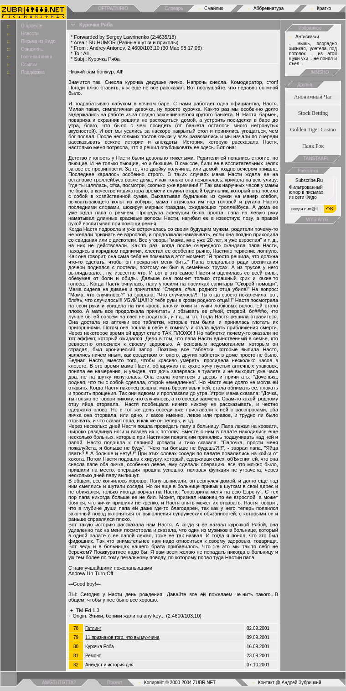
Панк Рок (313, 146)
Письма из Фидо (38, 41)
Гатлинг (93, 628)
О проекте (31, 25)
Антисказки (307, 36)
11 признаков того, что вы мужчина (122, 637)
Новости (30, 33)
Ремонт (93, 655)
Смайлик (213, 8)
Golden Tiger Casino (313, 129)
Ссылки (29, 64)
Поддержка (33, 72)
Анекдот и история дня (109, 664)
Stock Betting (313, 113)
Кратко (324, 8)
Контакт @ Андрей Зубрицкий (289, 682)
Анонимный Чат (313, 97)
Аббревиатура (268, 8)
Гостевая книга (36, 56)
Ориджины (32, 49)
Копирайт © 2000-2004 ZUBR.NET (180, 682)
